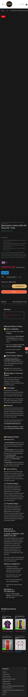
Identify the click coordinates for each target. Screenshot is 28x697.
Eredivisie (20, 615)
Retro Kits (7, 223)
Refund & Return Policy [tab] (20, 302)
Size (3, 276)
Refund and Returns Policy (9, 679)
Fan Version (6, 615)
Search (20, 4)
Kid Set (4, 222)
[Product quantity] (6, 286)
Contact (4, 672)
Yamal (4, 694)
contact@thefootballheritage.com (12, 360)
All (7, 10)
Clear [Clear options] (20, 277)
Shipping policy (6, 681)
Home (2, 10)
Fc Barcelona (6, 616)
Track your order (7, 683)
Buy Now (14, 291)
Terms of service (7, 676)
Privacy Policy (6, 674)
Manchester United (12, 222)
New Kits (18, 222)
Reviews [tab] (3, 302)
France (18, 635)
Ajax (16, 615)
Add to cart (20, 286)
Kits (7, 222)
